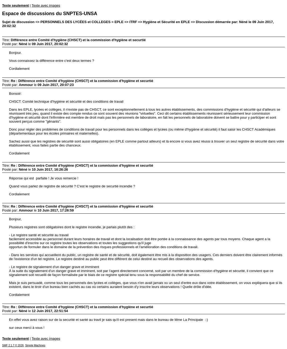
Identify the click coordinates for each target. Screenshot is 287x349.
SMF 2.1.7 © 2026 (13, 345)
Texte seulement (15, 5)
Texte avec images (46, 5)
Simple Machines (35, 345)
